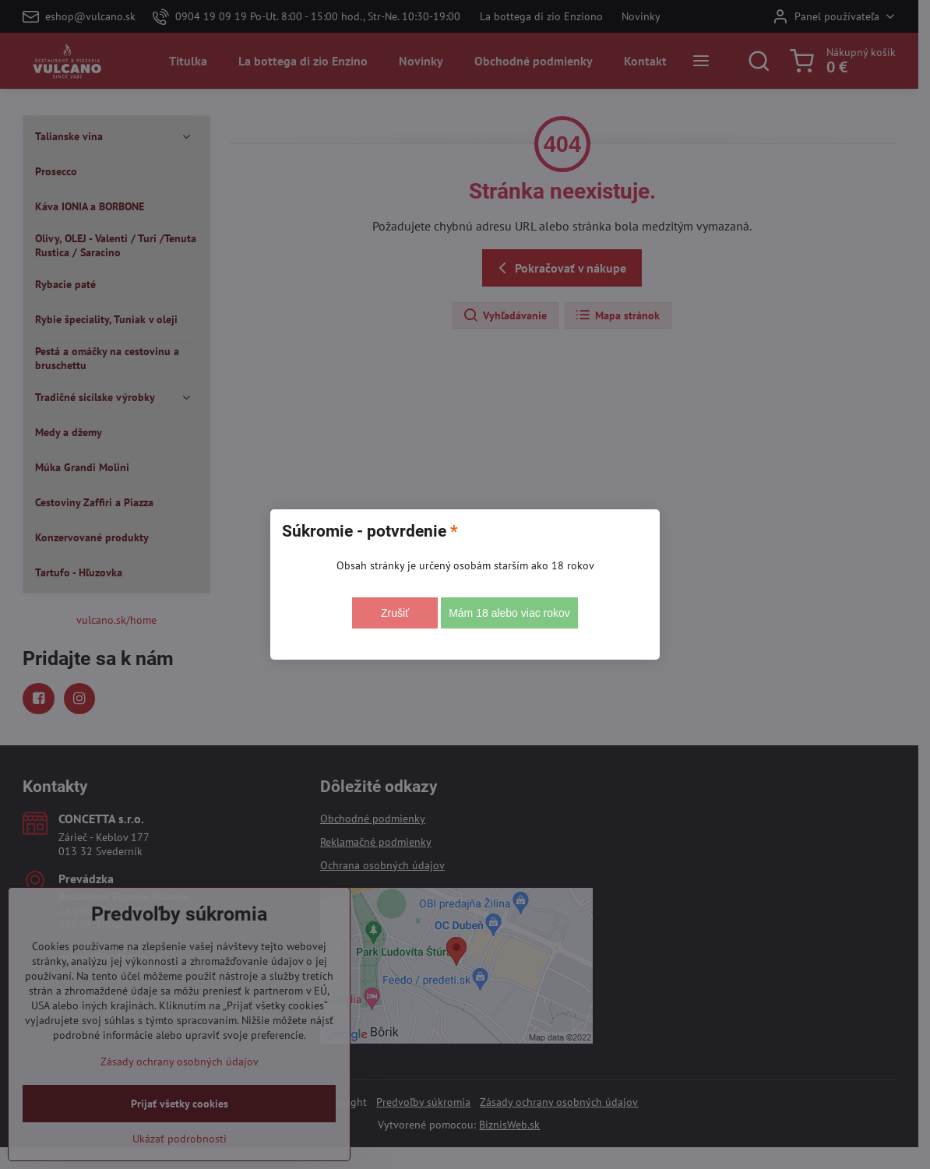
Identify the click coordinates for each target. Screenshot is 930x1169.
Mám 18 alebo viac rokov (509, 613)
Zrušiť (395, 613)
